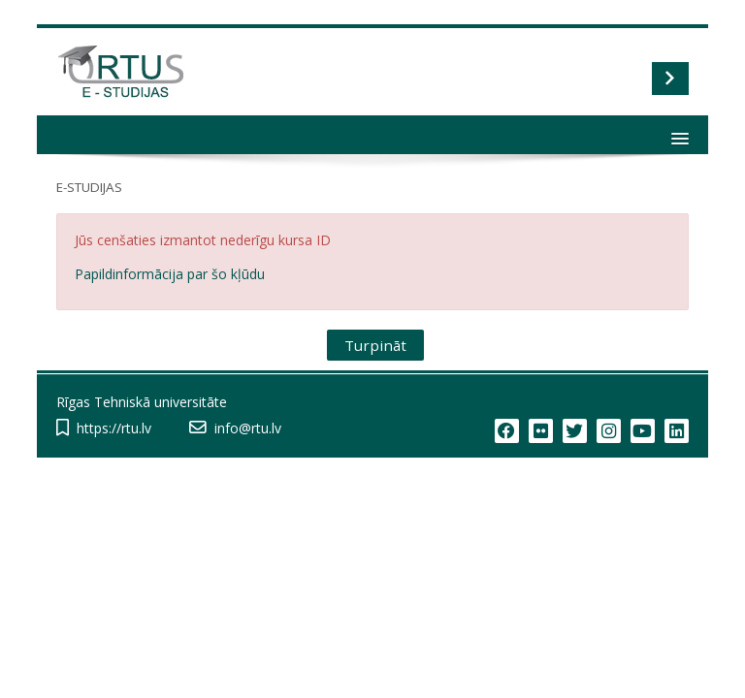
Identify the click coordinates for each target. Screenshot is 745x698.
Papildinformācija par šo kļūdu (170, 274)
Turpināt (375, 345)
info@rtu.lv (247, 428)
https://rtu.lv (114, 428)
